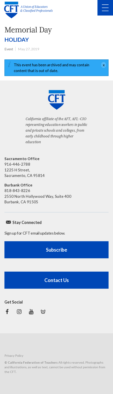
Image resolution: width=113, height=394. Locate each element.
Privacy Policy (13, 355)
